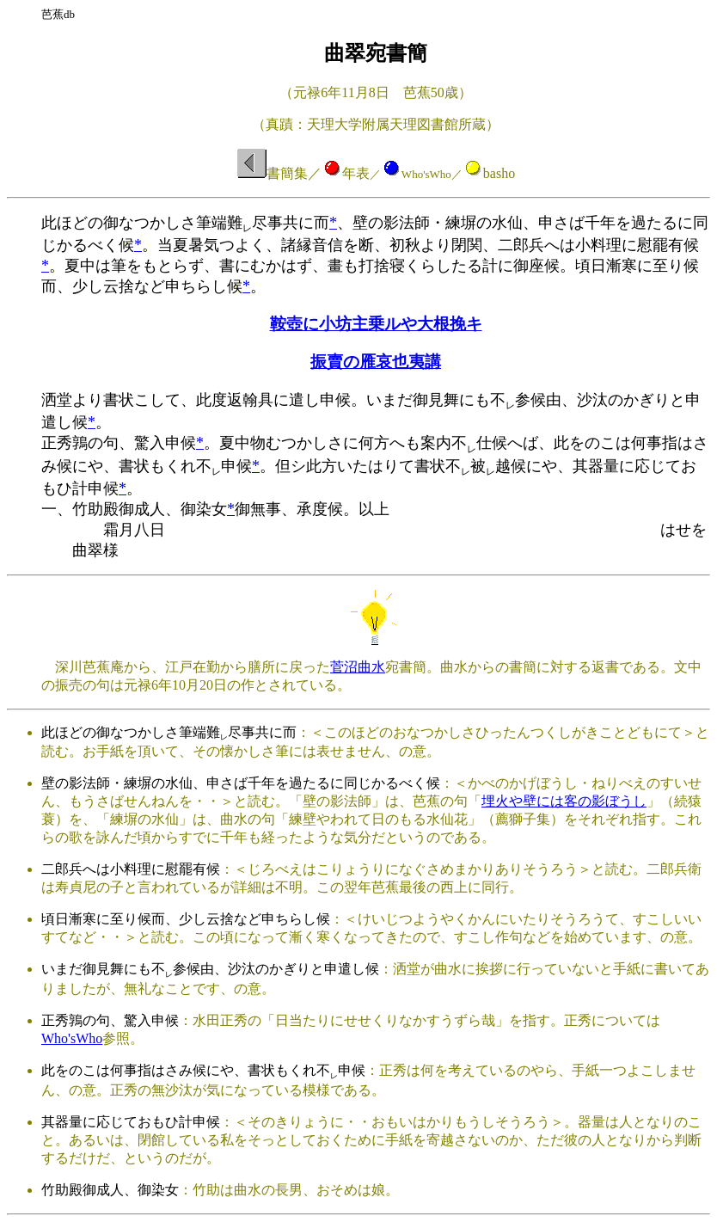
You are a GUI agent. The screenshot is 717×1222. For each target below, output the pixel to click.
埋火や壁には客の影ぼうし (564, 801)
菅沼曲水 (357, 667)
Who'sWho (71, 1038)
